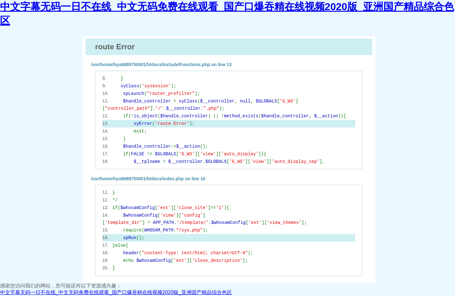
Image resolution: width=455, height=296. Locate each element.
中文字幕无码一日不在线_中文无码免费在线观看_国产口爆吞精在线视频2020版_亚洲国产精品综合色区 (116, 292)
